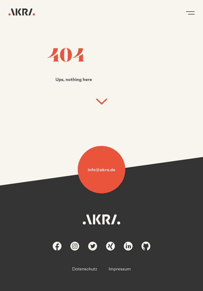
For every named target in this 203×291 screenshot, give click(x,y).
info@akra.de (101, 169)
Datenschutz (84, 268)
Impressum (120, 268)
